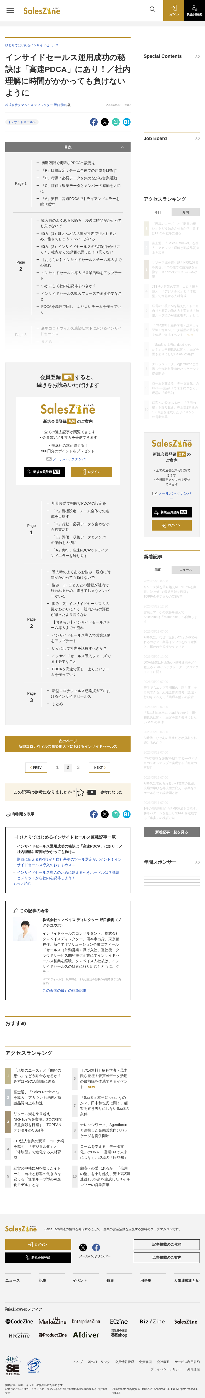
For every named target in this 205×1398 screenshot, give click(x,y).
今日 (158, 212)
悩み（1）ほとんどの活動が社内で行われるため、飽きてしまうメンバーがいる (80, 590)
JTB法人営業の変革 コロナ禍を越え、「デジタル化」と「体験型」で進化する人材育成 (175, 291)
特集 (110, 1280)
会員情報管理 (124, 1362)
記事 (158, 570)
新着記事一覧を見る (171, 832)
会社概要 (163, 1362)
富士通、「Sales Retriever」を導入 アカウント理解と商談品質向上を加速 (37, 1097)
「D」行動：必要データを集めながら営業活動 (79, 178)
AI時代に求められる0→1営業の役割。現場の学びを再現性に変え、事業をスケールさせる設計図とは (170, 788)
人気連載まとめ (187, 1280)
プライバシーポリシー (166, 1369)
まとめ (57, 704)
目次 (94, 147)
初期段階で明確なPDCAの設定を (68, 163)
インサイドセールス (22, 122)
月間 (186, 212)
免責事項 (145, 1362)
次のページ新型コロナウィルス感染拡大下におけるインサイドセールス (68, 744)
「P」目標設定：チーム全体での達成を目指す (79, 170)
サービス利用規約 (187, 1362)
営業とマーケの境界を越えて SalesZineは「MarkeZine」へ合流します (170, 616)
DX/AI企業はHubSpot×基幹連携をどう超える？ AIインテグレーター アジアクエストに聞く (171, 667)
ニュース (185, 570)
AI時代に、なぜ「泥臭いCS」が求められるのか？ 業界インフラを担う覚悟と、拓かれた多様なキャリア (171, 642)
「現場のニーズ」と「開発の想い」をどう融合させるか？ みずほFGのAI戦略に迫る (39, 1075)
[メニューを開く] (10, 10)
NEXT (100, 767)
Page (20, 183)
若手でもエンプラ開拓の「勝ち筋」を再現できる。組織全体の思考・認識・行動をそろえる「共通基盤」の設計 (170, 692)
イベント (80, 1280)
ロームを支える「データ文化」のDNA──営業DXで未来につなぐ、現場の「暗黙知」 (104, 1152)
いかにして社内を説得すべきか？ (68, 286)
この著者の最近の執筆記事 (64, 990)
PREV (35, 767)
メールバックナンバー (67, 459)
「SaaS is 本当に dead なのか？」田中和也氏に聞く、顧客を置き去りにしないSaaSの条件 (175, 349)
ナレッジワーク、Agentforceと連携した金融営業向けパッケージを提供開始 (104, 1130)
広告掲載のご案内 (166, 1257)
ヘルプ (78, 1362)
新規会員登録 (43, 472)
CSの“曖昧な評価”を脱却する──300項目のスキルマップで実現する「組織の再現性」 (170, 763)
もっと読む (22, 883)
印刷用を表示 (19, 814)
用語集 (145, 1280)
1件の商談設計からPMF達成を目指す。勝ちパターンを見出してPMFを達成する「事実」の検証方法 (171, 813)
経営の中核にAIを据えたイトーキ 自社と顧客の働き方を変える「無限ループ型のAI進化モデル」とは (177, 310)
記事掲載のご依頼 (166, 1244)
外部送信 (193, 1369)
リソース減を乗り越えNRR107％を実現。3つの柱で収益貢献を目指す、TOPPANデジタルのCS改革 (170, 591)
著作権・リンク (99, 1362)
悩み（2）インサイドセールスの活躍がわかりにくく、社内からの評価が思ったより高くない (80, 609)
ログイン (90, 472)
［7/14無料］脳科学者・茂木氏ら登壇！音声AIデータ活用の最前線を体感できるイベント (175, 330)
